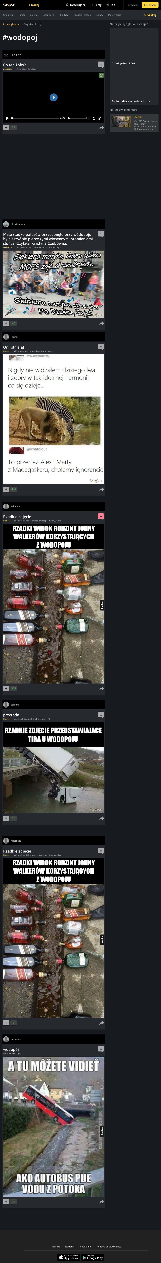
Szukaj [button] (151, 15)
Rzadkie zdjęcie (17, 516)
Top (112, 5)
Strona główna (11, 24)
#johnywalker (55, 521)
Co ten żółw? (14, 65)
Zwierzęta (7, 15)
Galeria (34, 15)
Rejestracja (150, 5)
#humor (29, 247)
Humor (21, 15)
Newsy (99, 15)
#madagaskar (38, 351)
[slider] (35, 118)
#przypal (28, 719)
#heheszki (42, 719)
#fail (35, 719)
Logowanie (132, 5)
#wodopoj (32, 69)
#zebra (28, 351)
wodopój (11, 1049)
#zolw (24, 69)
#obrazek (21, 247)
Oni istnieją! (13, 347)
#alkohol (46, 247)
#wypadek (18, 719)
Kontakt (56, 1246)
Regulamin (85, 1246)
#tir (49, 719)
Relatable (7, 247)
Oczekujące (78, 5)
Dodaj (35, 5)
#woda (35, 521)
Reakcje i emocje (82, 15)
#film (16, 351)
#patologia (56, 247)
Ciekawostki (49, 15)
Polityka (64, 15)
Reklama (70, 1246)
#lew (19, 69)
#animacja (49, 351)
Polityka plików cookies (109, 1246)
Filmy (98, 5)
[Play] (7, 118)
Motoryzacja (114, 15)
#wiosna (37, 247)
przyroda (11, 715)
